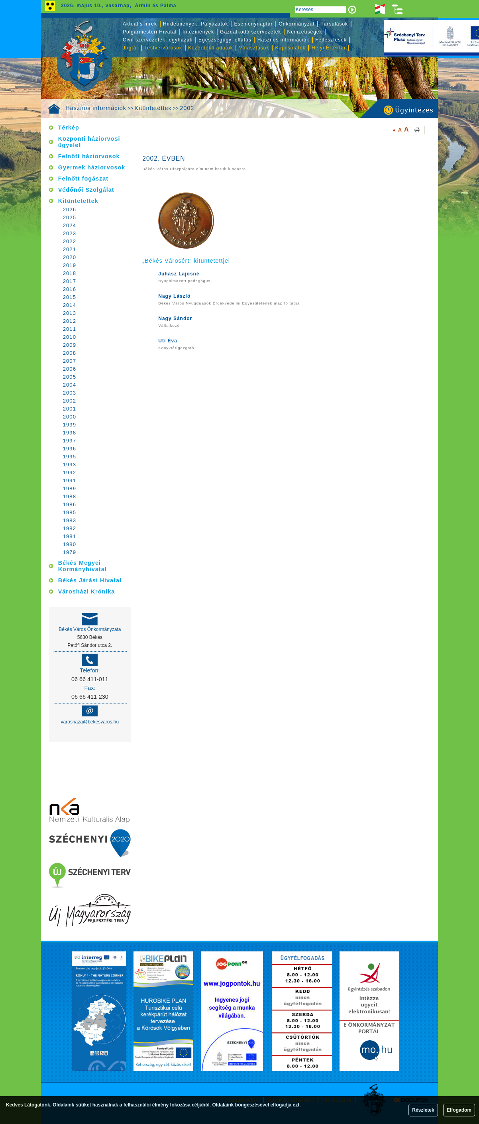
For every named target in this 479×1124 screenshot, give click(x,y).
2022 (69, 241)
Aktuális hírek (140, 24)
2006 (69, 369)
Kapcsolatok (290, 48)
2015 (69, 297)
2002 (187, 108)
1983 (69, 520)
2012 (69, 321)
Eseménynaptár (253, 24)
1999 (69, 425)
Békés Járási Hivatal (90, 580)
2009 (69, 345)
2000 (69, 417)
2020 (69, 257)
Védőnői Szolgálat (86, 190)
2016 (69, 289)
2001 (69, 409)
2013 (69, 313)
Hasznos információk (95, 108)
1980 (69, 544)
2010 (69, 337)
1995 (69, 457)
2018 (69, 273)
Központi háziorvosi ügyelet (89, 142)
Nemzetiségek (304, 32)
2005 (69, 377)
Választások (254, 48)
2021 (69, 249)
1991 (69, 480)
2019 (69, 265)
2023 (69, 233)
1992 (69, 473)
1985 (69, 512)
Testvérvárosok (163, 48)
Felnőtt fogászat (83, 178)
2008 (69, 353)
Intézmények (198, 32)
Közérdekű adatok (210, 48)
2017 (69, 281)
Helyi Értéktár (329, 48)
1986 (69, 504)
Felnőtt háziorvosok (89, 156)
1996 (69, 449)
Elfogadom (459, 1110)
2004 (69, 385)
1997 (69, 441)
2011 (69, 329)
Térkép (68, 127)
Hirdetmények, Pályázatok (195, 24)
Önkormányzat (296, 24)
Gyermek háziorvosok (92, 167)
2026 (69, 209)
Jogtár (130, 48)
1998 (69, 433)
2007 (69, 361)
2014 (69, 305)
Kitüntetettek (153, 108)
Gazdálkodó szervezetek (250, 32)
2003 (69, 393)
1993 (69, 465)
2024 (69, 225)
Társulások (334, 24)
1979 (69, 552)
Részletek (423, 1110)
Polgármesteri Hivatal (150, 32)
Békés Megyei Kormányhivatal (82, 566)
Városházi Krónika (86, 591)
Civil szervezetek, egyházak (157, 40)
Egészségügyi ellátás (224, 40)
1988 (69, 496)
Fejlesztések (331, 40)
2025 (69, 217)
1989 (69, 488)
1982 (69, 528)
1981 (69, 536)
